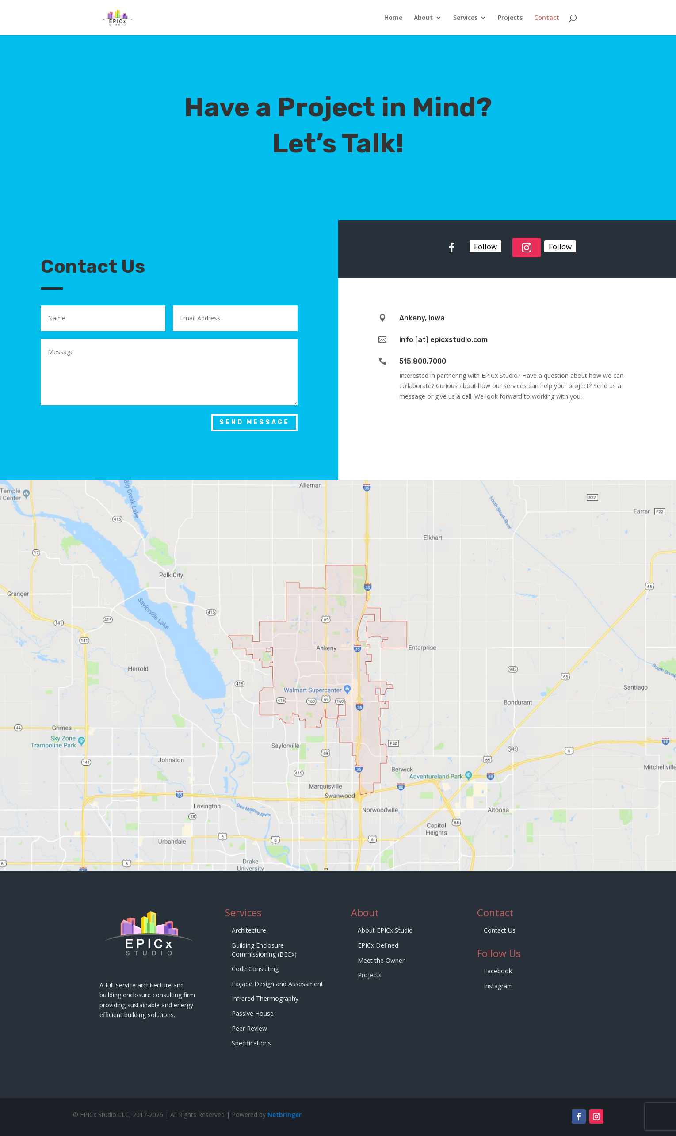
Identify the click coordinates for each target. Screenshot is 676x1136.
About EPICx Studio (385, 930)
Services (465, 18)
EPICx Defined (378, 945)
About (423, 18)
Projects (510, 18)
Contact (546, 18)
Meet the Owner (381, 960)
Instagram (498, 986)
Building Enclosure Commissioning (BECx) (264, 949)
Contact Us (500, 930)
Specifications (251, 1043)
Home (393, 18)
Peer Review (249, 1028)
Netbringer (284, 1114)
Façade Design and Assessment (277, 984)
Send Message (254, 422)
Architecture (249, 930)
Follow (485, 244)
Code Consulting (255, 968)
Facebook (498, 971)
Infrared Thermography (265, 998)
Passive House (253, 1013)
